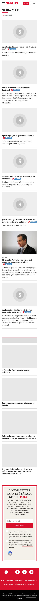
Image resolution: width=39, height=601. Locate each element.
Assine (26, 3)
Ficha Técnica (19, 580)
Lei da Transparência (30, 580)
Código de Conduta (10, 584)
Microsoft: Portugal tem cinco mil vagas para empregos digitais (17, 261)
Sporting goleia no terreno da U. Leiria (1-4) (19, 48)
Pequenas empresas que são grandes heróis (18, 404)
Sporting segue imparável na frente (18, 135)
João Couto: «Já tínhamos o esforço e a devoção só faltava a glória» (18, 220)
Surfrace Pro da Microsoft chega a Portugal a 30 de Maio (17, 311)
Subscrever (19, 526)
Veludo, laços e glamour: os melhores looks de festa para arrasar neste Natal (19, 437)
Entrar (34, 3)
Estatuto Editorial (7, 580)
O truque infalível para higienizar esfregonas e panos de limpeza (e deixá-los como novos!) (17, 471)
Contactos (20, 584)
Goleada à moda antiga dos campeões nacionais (18, 177)
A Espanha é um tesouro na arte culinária (16, 371)
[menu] (3, 3)
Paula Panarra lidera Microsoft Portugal (16, 88)
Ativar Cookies (29, 584)
